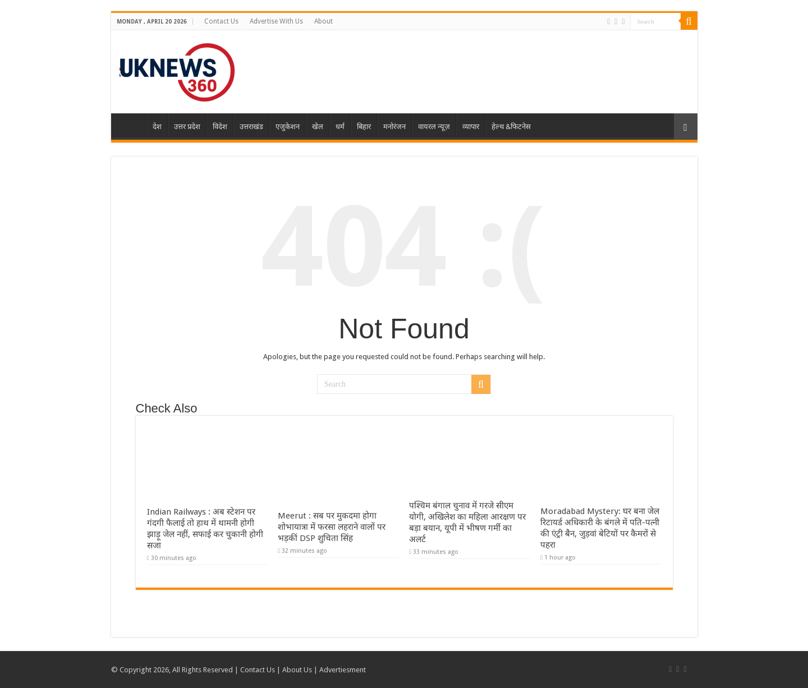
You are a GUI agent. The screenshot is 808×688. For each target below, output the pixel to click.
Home (131, 125)
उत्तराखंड (251, 126)
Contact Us (221, 21)
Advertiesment (342, 670)
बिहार (364, 126)
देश (157, 126)
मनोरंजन (394, 126)
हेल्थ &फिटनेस (511, 126)
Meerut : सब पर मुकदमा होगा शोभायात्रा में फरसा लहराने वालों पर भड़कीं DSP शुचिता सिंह (331, 527)
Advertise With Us (276, 21)
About (323, 21)
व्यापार (470, 126)
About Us (297, 670)
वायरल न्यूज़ (434, 126)
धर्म (340, 126)
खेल (317, 126)
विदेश (220, 126)
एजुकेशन (288, 126)
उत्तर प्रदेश (187, 126)
